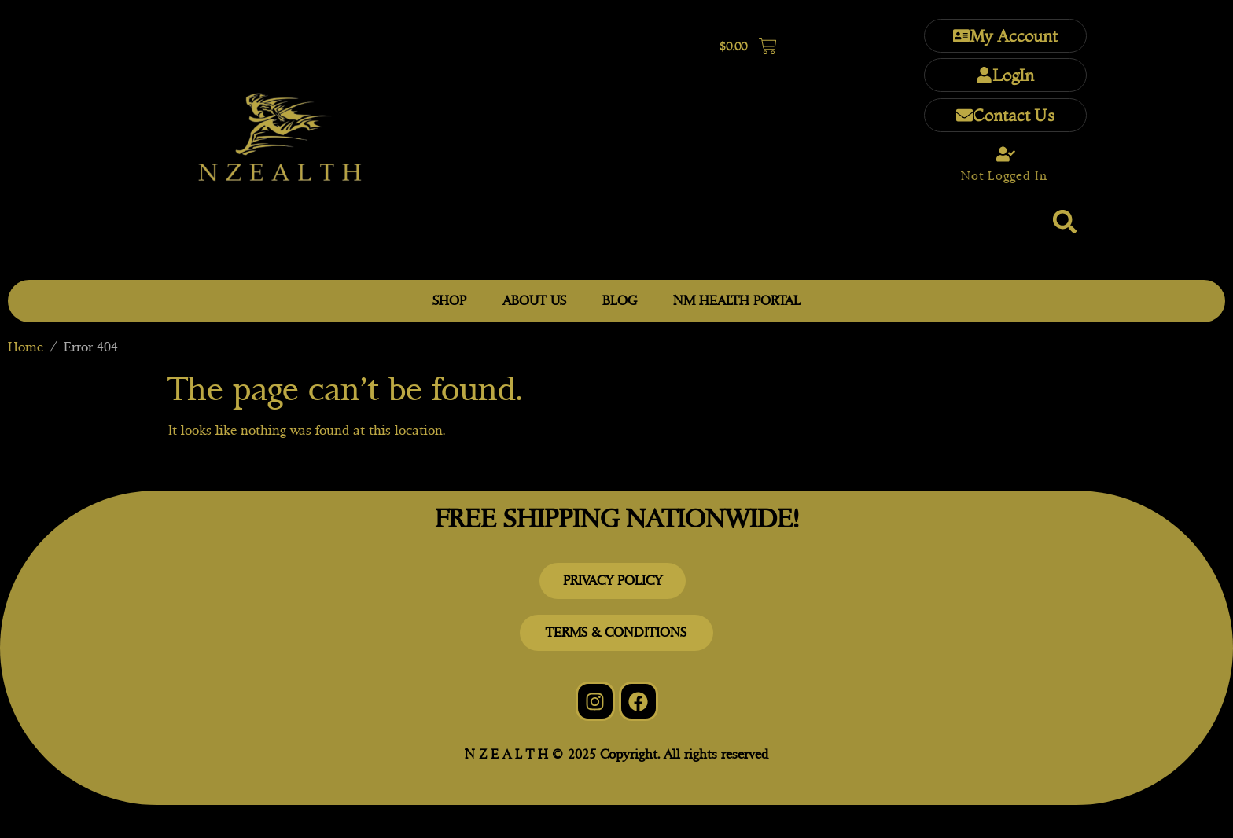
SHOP (449, 300)
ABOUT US (534, 300)
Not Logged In (1004, 176)
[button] (1065, 222)
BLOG (619, 300)
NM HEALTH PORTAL (737, 300)
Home (25, 347)
